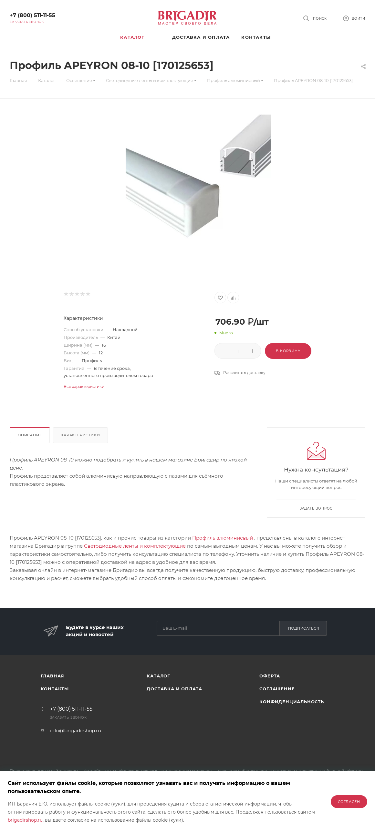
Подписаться (303, 628)
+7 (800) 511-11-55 (32, 15)
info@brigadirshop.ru (75, 730)
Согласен (349, 801)
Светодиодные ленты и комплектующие (135, 546)
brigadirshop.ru (25, 820)
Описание (30, 435)
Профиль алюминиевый (222, 538)
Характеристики (80, 435)
